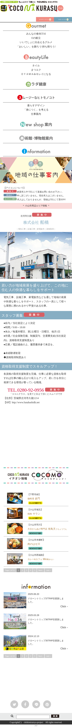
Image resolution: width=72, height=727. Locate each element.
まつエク (36, 69)
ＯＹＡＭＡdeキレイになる (36, 74)
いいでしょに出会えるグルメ (36, 42)
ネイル (36, 65)
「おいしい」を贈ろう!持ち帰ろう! (36, 46)
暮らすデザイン (36, 105)
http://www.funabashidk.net (26, 402)
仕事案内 (36, 114)
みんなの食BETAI (36, 33)
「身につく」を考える (36, 109)
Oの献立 (36, 38)
